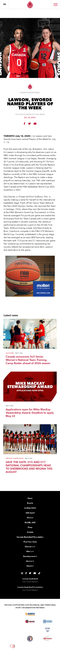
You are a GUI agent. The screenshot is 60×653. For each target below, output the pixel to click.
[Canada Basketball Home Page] (30, 4)
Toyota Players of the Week (30, 114)
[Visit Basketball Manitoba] (12, 621)
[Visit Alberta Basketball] (30, 614)
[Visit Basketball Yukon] (47, 639)
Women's (30, 546)
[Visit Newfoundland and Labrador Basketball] (30, 639)
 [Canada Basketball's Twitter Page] (30, 573)
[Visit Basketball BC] (12, 614)
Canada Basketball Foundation (30, 537)
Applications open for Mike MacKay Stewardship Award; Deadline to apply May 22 (30, 413)
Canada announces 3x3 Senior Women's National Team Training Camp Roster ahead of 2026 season (28, 360)
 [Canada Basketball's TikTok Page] (39, 573)
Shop (30, 527)
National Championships (15, 458)
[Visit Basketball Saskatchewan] (48, 614)
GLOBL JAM (30, 522)
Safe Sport (30, 512)
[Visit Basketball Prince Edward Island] (12, 638)
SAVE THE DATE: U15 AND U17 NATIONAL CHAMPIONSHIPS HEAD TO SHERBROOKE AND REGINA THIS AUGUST (29, 467)
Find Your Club (30, 542)
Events (30, 503)
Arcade (30, 532)
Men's (30, 551)
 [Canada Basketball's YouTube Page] (35, 573)
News (30, 498)
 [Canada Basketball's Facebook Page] (26, 573)
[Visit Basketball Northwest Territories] (12, 630)
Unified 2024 (30, 508)
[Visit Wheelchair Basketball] (12, 646)
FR (4, 4)
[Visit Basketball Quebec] (47, 621)
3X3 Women (10, 353)
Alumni (30, 517)
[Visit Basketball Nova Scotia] (48, 630)
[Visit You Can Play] (30, 646)
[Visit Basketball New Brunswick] (30, 630)
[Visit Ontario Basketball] (30, 621)
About (30, 566)
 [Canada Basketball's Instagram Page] (22, 573)
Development (30, 556)
